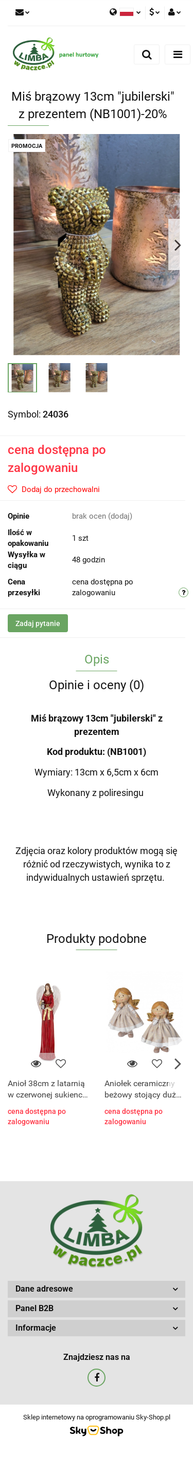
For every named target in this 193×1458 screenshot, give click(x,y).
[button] (96, 1289)
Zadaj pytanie (37, 623)
